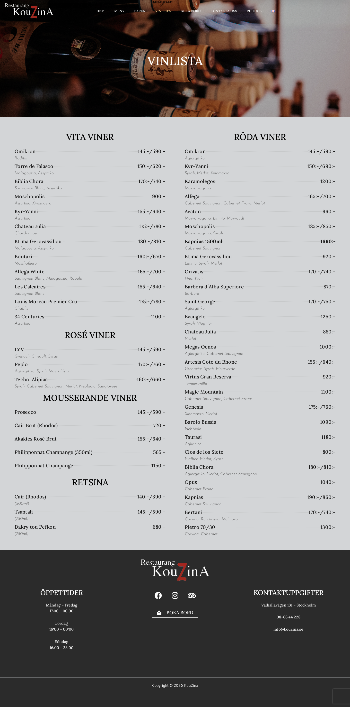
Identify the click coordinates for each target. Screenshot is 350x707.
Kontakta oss (223, 10)
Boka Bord (191, 10)
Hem (100, 10)
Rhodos (254, 10)
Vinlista (163, 10)
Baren (140, 10)
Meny (119, 10)
